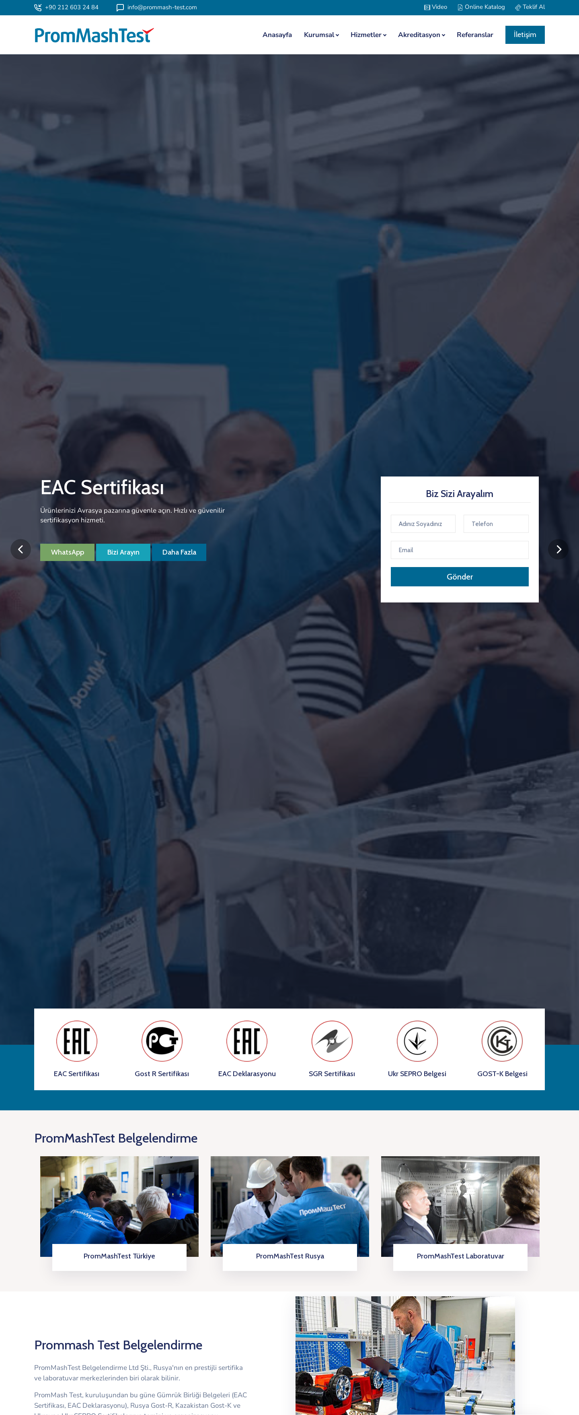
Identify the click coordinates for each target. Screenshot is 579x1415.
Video (435, 7)
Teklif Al (530, 7)
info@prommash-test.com (157, 7)
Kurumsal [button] (319, 34)
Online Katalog (481, 7)
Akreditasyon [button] (419, 34)
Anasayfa (277, 34)
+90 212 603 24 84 (66, 7)
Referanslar (475, 34)
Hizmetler (366, 34)
